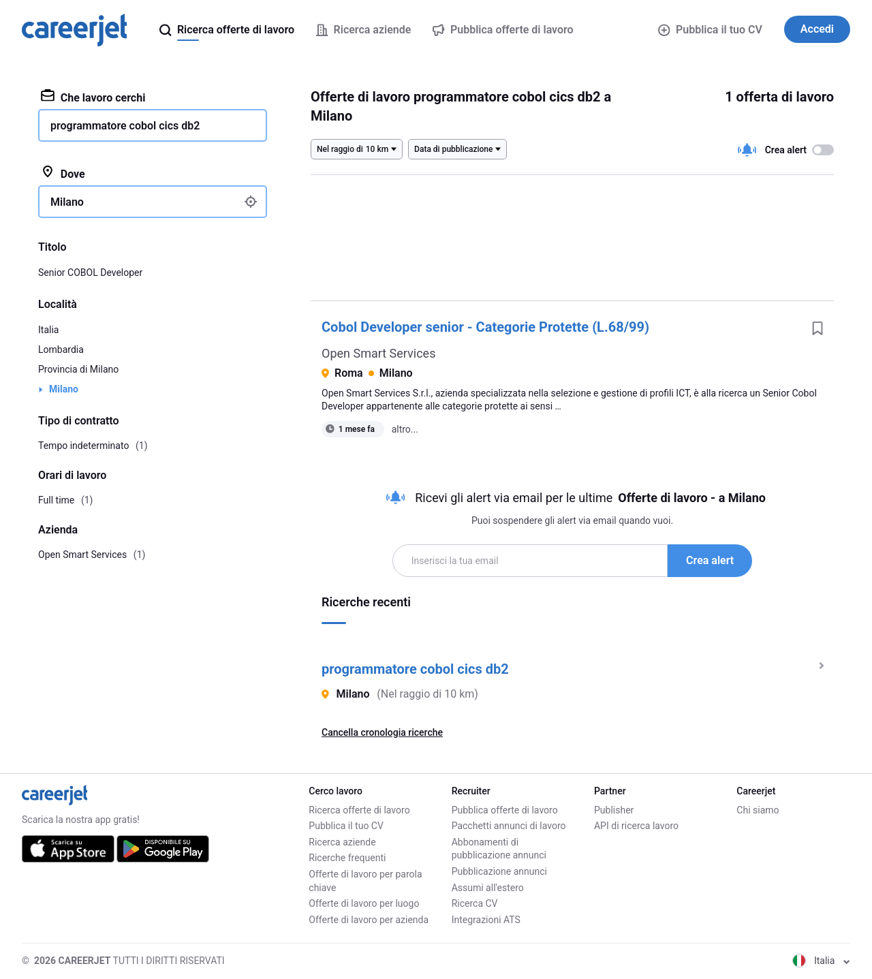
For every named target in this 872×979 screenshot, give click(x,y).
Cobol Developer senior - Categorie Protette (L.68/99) (485, 327)
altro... (405, 429)
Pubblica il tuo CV (710, 29)
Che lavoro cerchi (93, 96)
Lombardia (61, 349)
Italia (48, 329)
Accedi (817, 28)
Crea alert (710, 560)
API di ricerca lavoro (636, 825)
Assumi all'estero (488, 887)
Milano (63, 389)
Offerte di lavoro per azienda (369, 919)
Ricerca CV (475, 903)
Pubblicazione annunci (499, 871)
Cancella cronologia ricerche (382, 732)
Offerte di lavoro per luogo (364, 903)
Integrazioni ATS (486, 919)
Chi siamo (757, 810)
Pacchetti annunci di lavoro (509, 825)
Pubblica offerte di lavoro (505, 810)
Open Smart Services (378, 353)
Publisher (614, 810)
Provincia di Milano (78, 369)
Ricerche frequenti (347, 857)
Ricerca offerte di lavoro (359, 810)
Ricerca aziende (342, 842)
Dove (63, 173)
